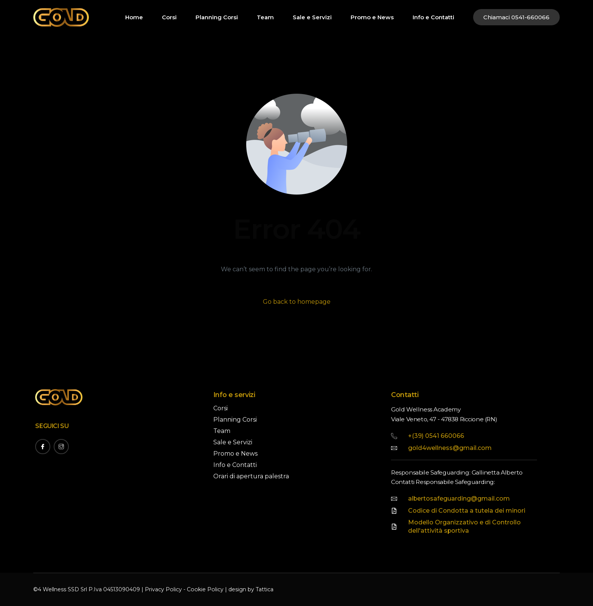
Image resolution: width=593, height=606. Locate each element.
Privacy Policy (163, 589)
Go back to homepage (297, 301)
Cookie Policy (204, 589)
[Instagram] (61, 446)
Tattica (263, 589)
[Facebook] (42, 446)
